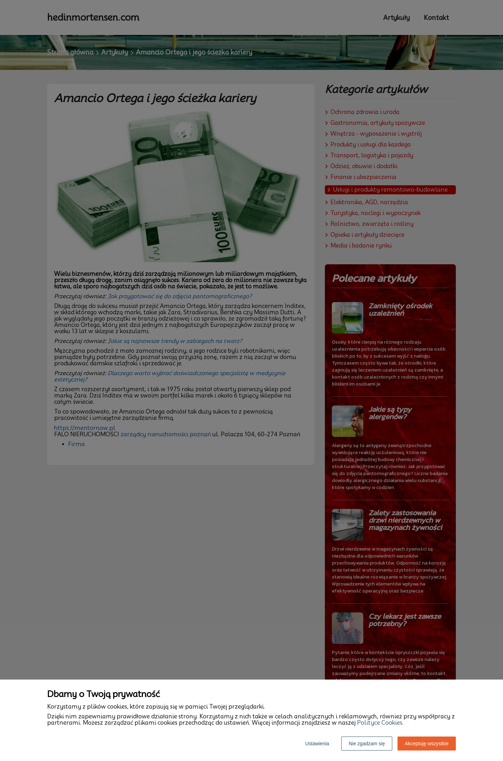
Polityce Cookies (379, 722)
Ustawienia (317, 743)
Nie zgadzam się (367, 743)
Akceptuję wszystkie (427, 743)
